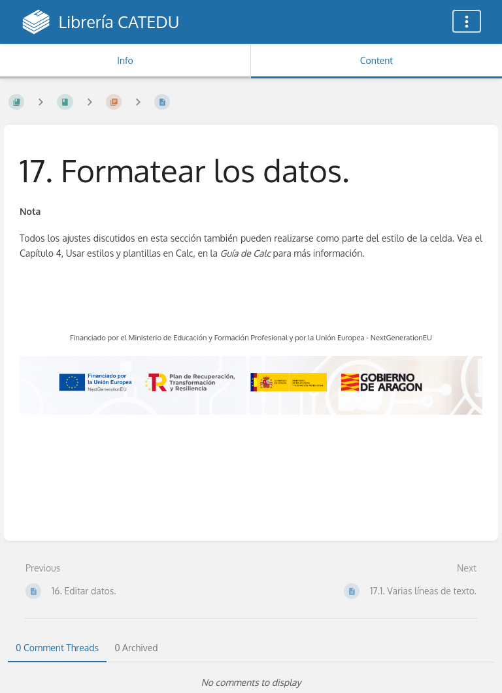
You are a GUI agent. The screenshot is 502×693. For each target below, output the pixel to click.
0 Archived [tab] (136, 647)
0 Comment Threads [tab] (57, 647)
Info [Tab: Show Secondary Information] (125, 60)
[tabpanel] (251, 682)
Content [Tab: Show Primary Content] (376, 60)
